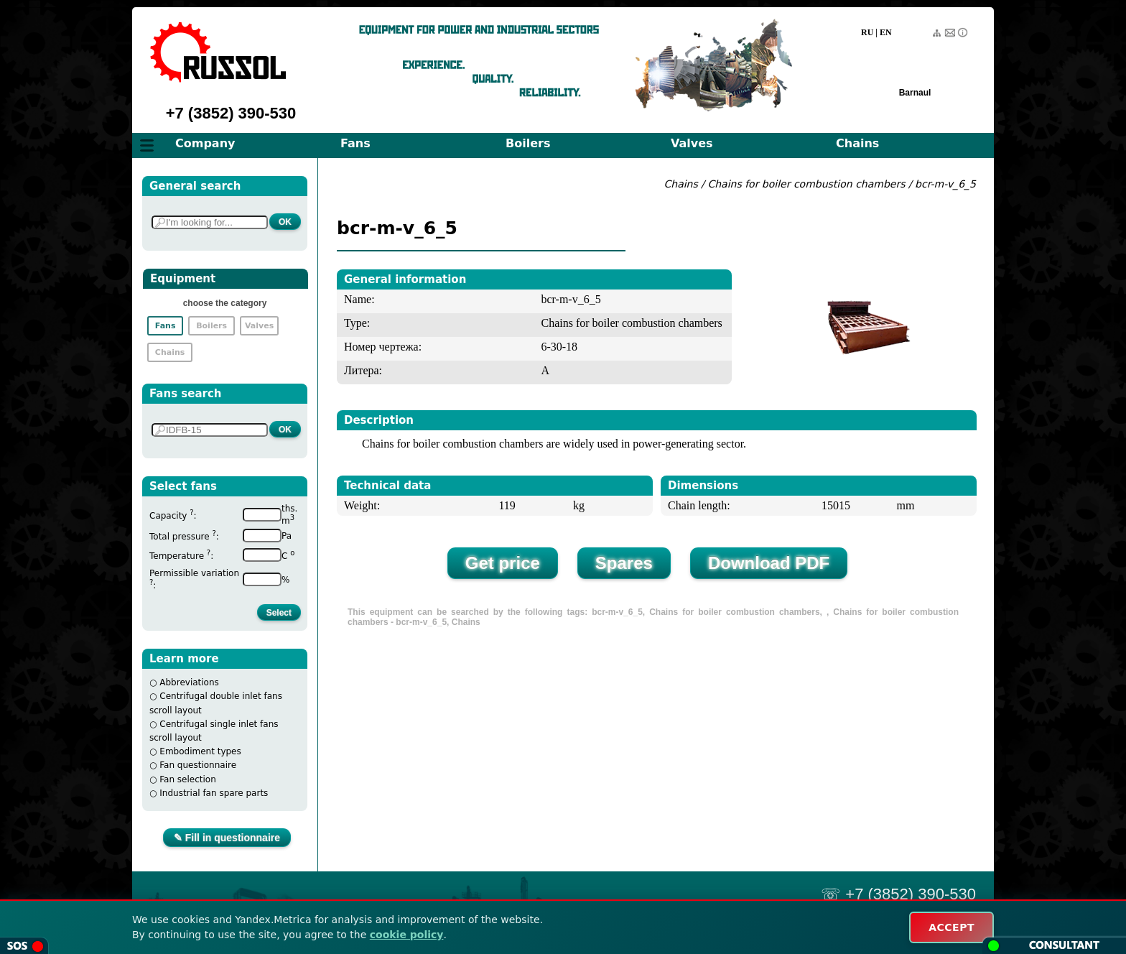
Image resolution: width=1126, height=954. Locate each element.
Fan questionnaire (197, 765)
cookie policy (407, 934)
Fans (355, 143)
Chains (857, 143)
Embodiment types (200, 751)
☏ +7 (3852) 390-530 (898, 894)
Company (205, 143)
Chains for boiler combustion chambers (806, 184)
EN (886, 32)
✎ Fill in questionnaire (227, 837)
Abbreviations (189, 682)
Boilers (528, 143)
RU (867, 32)
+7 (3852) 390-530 (231, 113)
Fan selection (187, 779)
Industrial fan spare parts (213, 793)
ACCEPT (951, 927)
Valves (692, 143)
